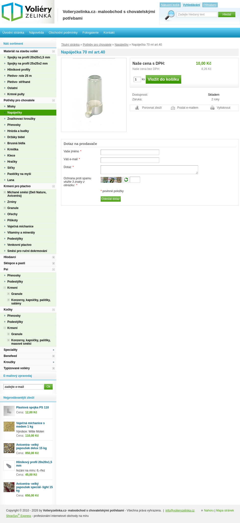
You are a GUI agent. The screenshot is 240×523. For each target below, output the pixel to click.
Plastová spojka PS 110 (32, 407)
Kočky (8, 309)
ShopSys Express (18, 516)
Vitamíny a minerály (21, 232)
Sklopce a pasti (14, 263)
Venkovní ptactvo (19, 245)
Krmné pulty (15, 94)
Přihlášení (210, 5)
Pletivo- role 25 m (19, 76)
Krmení (12, 287)
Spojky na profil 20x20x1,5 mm (28, 57)
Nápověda (36, 32)
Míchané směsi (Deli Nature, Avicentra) (26, 194)
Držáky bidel (16, 137)
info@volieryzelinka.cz (180, 510)
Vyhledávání (191, 5)
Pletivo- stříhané (18, 82)
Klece (11, 155)
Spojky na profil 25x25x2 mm (27, 63)
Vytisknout (223, 107)
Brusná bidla (16, 143)
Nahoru (209, 510)
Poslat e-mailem (187, 107)
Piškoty (12, 220)
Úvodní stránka (13, 32)
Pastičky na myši (19, 174)
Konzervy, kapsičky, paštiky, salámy (30, 301)
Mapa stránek (225, 510)
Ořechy (12, 214)
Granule (12, 208)
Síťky (11, 168)
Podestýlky (15, 238)
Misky (11, 106)
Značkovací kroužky (21, 118)
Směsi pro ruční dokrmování (27, 251)
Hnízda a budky (18, 131)
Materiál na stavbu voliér (21, 51)
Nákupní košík (170, 5)
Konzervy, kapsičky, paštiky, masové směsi (30, 342)
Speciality (10, 350)
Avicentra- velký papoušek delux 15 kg (31, 446)
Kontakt (109, 32)
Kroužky (9, 362)
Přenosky (14, 125)
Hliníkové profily (18, 69)
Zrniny (11, 202)
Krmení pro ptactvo (17, 186)
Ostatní (12, 88)
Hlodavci (10, 257)
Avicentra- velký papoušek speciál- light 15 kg (34, 487)
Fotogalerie (91, 32)
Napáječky (121, 44)
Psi (6, 269)
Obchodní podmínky (63, 32)
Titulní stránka (70, 44)
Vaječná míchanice (20, 226)
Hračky (12, 161)
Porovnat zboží (152, 107)
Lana (10, 180)
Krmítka (12, 149)
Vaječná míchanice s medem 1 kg (30, 424)
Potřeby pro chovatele (97, 44)
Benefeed (10, 356)
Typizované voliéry (17, 368)
